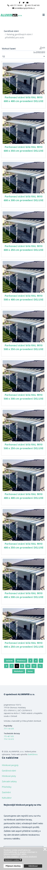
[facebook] (19, 2)
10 (28, 666)
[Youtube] (27, 2)
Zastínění (6, 792)
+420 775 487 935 (33, 5)
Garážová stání (9, 770)
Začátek (9, 660)
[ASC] (40, 48)
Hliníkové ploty (9, 776)
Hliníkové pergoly (10, 765)
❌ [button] (45, 849)
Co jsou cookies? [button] (11, 856)
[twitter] (23, 2)
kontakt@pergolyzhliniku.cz (25, 8)
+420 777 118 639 (16, 5)
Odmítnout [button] (33, 866)
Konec (30, 671)
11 (34, 666)
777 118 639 (9, 728)
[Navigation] (43, 14)
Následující (18, 671)
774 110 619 (9, 739)
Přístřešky (6, 787)
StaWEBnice (32, 754)
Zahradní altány (9, 781)
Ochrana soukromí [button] (28, 856)
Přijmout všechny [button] (13, 866)
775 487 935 (9, 736)
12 (40, 666)
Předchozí (21, 660)
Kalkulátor (7, 797)
